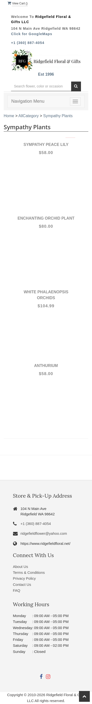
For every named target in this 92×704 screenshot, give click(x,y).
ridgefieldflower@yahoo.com (44, 533)
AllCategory (28, 116)
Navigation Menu (27, 101)
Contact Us (22, 584)
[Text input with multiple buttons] (41, 86)
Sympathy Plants (58, 116)
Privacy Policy (24, 578)
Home (9, 116)
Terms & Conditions (29, 572)
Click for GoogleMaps (31, 34)
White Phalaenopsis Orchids (46, 295)
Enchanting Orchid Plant (46, 218)
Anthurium (46, 366)
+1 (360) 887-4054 (27, 43)
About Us (20, 566)
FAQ (16, 590)
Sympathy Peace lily (46, 144)
